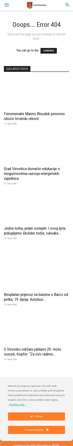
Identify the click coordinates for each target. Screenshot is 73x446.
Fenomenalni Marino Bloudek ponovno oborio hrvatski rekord (34, 116)
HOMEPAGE (48, 51)
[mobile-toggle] (6, 5)
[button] (67, 5)
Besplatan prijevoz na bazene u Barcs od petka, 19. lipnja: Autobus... (36, 297)
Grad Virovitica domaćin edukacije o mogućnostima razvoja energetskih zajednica (32, 173)
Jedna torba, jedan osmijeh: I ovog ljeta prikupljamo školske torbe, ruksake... (34, 231)
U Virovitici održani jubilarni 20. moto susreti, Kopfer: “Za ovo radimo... (32, 351)
